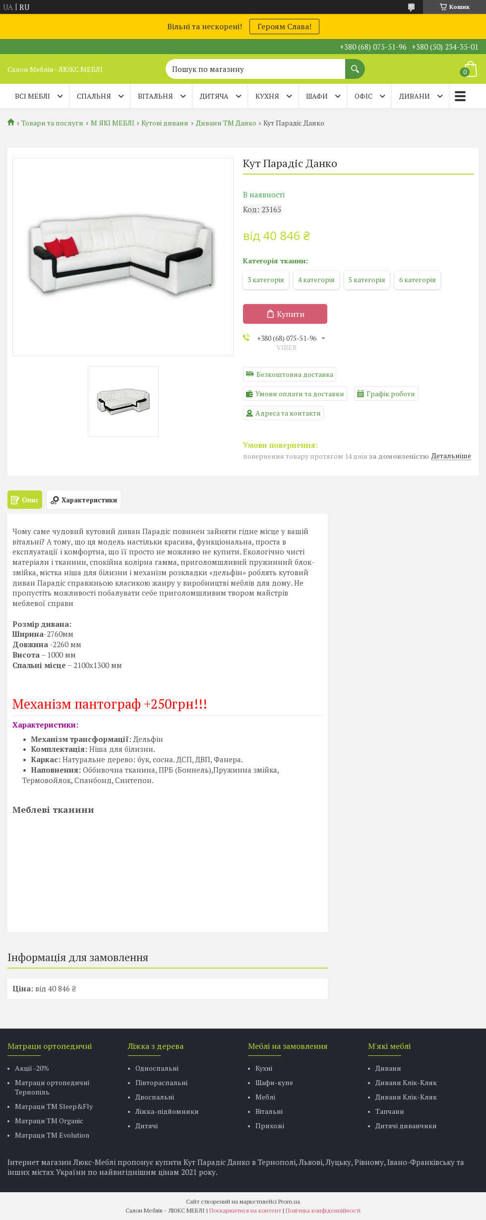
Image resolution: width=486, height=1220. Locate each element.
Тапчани (389, 1111)
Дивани (388, 1068)
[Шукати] (355, 64)
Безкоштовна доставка (294, 374)
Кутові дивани (164, 123)
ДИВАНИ (414, 96)
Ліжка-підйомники (167, 1111)
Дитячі (146, 1125)
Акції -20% (32, 1068)
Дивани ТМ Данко (226, 123)
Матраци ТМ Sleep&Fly (54, 1106)
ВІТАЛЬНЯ (155, 96)
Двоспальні (154, 1096)
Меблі (265, 1096)
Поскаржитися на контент (245, 1210)
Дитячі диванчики (406, 1125)
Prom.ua (289, 1201)
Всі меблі (32, 96)
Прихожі (269, 1125)
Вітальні (269, 1111)
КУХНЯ (267, 96)
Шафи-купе (274, 1082)
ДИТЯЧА (214, 96)
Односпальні (157, 1068)
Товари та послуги (52, 123)
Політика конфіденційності (323, 1210)
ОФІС (363, 96)
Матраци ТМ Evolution (52, 1135)
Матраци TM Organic (49, 1120)
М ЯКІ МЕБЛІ (112, 123)
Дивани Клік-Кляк (406, 1082)
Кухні (263, 1068)
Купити (290, 313)
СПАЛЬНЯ (94, 96)
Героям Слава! (284, 26)
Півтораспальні (161, 1082)
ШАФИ (317, 96)
